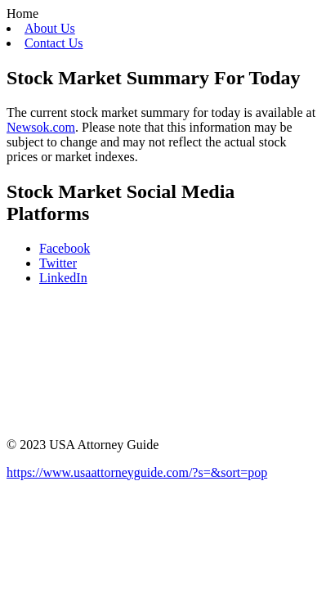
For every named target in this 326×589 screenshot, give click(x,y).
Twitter (58, 263)
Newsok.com (41, 127)
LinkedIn (63, 278)
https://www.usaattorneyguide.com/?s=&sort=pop (137, 472)
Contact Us (54, 43)
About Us (50, 28)
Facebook (64, 248)
